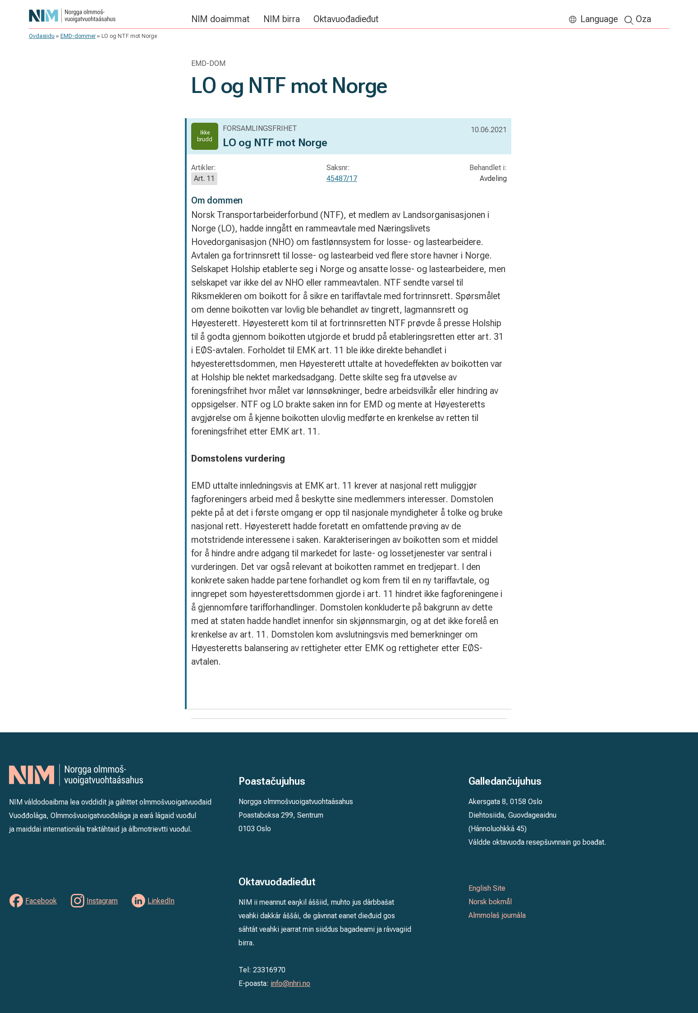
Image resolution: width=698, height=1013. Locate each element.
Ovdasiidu (42, 36)
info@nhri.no (290, 983)
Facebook (41, 901)
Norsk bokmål (490, 901)
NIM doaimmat (220, 19)
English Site (486, 888)
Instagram (102, 901)
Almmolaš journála (497, 915)
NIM (105, 15)
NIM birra (281, 19)
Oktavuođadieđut (346, 19)
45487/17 (341, 178)
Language (599, 19)
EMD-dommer (78, 36)
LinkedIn (160, 901)
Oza (643, 19)
